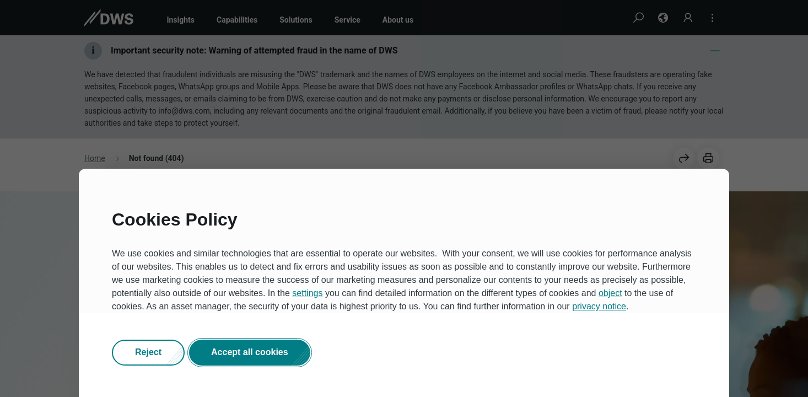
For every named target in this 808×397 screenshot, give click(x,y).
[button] (148, 353)
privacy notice (599, 306)
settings (307, 293)
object (610, 293)
